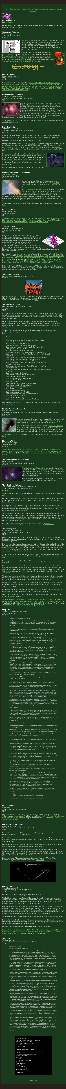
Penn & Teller (9, 9)
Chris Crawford (44, 8)
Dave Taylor (41, 9)
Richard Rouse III (25, 9)
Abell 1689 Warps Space (10, 601)
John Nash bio (39, 256)
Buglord (5, 86)
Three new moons (28, 449)
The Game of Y (17, 263)
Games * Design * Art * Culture (28, 603)
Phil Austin (13, 8)
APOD (24, 186)
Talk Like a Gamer (46, 603)
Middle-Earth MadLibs (20, 818)
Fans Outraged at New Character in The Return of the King (42, 599)
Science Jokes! (26, 933)
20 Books (51, 917)
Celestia (41, 84)
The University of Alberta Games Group (37, 263)
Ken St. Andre (34, 9)
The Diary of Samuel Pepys (11, 599)
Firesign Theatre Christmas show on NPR (16, 930)
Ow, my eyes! (47, 220)
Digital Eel (25, 135)
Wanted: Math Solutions (17, 451)
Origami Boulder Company (25, 605)
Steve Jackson (52, 8)
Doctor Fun (24, 601)
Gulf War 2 (11, 453)
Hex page (19, 256)
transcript (57, 259)
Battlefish (5, 88)
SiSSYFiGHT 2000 (55, 88)
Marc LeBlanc (60, 8)
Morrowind (24, 906)
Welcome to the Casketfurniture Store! (39, 931)
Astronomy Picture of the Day (37, 103)
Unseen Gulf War (8, 605)
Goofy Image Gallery (39, 933)
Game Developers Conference (34, 154)
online (21, 816)
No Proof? (45, 816)
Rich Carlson (8, 22)
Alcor (62, 218)
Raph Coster (27, 8)
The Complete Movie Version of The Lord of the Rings (20, 218)
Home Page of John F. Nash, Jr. (13, 261)
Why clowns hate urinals (53, 84)
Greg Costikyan (35, 8)
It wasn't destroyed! (32, 451)
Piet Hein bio (28, 256)
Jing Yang (22, 257)
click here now (49, 524)
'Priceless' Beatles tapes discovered (51, 601)
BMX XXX (5, 814)
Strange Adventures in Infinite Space (18, 147)
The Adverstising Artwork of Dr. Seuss (15, 90)
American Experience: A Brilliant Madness (41, 257)
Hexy (16, 257)
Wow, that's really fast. (40, 222)
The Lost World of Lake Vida (49, 218)
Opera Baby (33, 601)
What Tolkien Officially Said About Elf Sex (46, 930)
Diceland (16, 844)
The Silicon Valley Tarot (40, 88)
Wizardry (45, 40)
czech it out (40, 860)
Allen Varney (48, 9)
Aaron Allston (6, 8)
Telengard (52, 42)
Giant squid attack (42, 449)
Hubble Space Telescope (48, 184)
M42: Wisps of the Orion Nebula (20, 86)
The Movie (31, 144)
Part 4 (52, 818)
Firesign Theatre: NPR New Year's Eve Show (25, 814)
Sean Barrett (20, 8)
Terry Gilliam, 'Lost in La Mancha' (30, 220)
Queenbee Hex (8, 257)
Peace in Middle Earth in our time (26, 84)
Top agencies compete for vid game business (47, 86)
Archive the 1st (21, 1038)
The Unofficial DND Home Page (31, 61)
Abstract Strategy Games (33, 261)
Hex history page (26, 235)
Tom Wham (56, 9)
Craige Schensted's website (54, 256)
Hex (30, 222)
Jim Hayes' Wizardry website (19, 58)
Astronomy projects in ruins (39, 453)
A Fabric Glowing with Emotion (20, 88)
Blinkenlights (39, 605)
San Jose (7, 156)
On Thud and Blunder (10, 220)
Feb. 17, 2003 (34, 83)
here (50, 52)
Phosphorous (16, 9)
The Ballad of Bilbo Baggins (11, 449)
